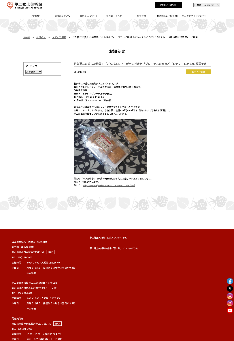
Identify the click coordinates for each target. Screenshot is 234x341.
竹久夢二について (89, 15)
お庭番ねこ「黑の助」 (168, 15)
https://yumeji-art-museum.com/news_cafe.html (109, 185)
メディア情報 (59, 37)
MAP (50, 252)
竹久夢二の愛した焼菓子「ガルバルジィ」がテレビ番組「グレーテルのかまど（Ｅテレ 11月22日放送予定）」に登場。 (148, 64)
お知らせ (41, 37)
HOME (26, 37)
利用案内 (36, 15)
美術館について (62, 15)
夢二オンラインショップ (194, 15)
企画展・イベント (115, 15)
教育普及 (141, 15)
